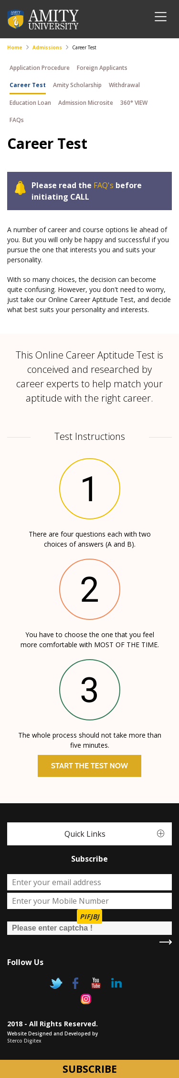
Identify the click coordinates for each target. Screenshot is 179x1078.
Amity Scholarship (77, 85)
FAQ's (104, 185)
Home (14, 47)
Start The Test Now (89, 765)
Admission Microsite (85, 103)
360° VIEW (133, 103)
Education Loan (30, 103)
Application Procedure (40, 68)
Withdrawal (124, 85)
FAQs (17, 120)
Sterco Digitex (24, 1040)
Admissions (47, 47)
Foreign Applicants (102, 68)
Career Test (28, 85)
